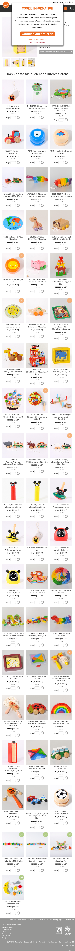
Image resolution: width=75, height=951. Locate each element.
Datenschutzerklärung (37, 42)
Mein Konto (64, 2)
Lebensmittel (29, 939)
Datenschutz (69, 917)
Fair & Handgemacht (66, 939)
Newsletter (32, 917)
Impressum (22, 917)
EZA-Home (54, 2)
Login (71, 2)
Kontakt (13, 917)
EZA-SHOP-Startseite (14, 939)
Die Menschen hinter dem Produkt (52, 52)
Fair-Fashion (52, 939)
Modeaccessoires (68, 943)
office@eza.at (6, 935)
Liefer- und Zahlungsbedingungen (51, 917)
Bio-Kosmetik (41, 939)
